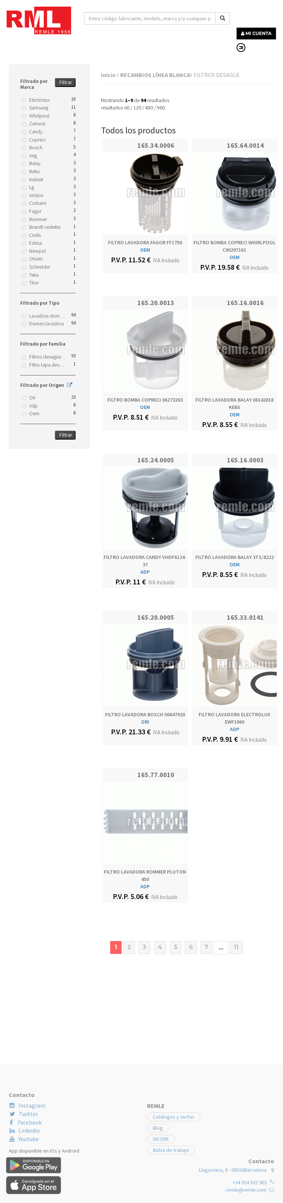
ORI (145, 721)
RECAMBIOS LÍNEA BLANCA (156, 74)
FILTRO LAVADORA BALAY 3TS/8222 (234, 557)
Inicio (110, 74)
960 (161, 107)
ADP (145, 572)
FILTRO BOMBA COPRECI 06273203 (145, 399)
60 (126, 107)
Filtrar (65, 82)
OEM (145, 249)
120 (137, 107)
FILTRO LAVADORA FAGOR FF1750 (145, 242)
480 (149, 107)
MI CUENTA (256, 33)
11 (236, 947)
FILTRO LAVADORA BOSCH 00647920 (145, 714)
